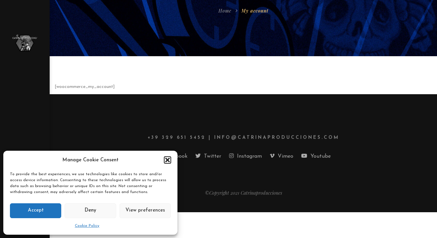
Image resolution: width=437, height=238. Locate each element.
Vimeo (281, 156)
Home (224, 11)
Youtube (316, 156)
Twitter (208, 156)
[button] (167, 160)
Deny (90, 210)
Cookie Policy (87, 226)
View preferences (145, 210)
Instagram (245, 156)
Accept (36, 210)
